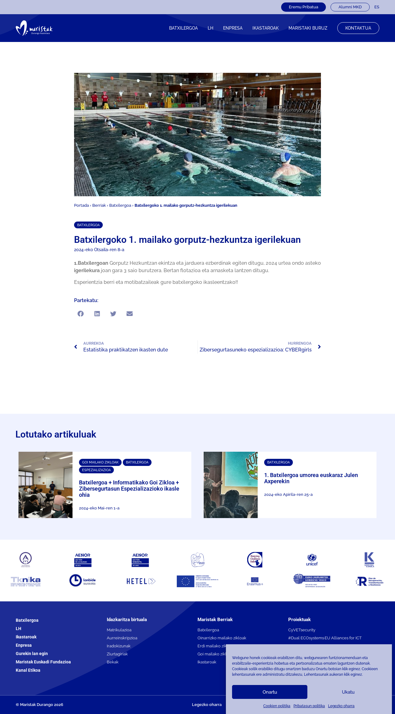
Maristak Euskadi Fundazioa (43, 661)
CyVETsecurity (301, 630)
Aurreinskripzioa (122, 638)
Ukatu (348, 692)
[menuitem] (376, 7)
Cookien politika (276, 706)
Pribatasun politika (309, 706)
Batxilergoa (183, 28)
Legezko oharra (341, 706)
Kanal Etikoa (28, 670)
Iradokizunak (119, 646)
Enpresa (233, 28)
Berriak (99, 205)
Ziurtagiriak (117, 654)
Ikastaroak (26, 636)
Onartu (270, 692)
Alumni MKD (350, 7)
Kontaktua (358, 28)
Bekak (112, 662)
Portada (81, 205)
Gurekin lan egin (32, 653)
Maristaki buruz (308, 28)
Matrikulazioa (119, 630)
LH (210, 28)
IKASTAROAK (265, 28)
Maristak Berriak (215, 619)
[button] (80, 313)
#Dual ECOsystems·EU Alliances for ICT (325, 638)
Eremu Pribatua (303, 7)
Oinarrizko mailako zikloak (222, 638)
